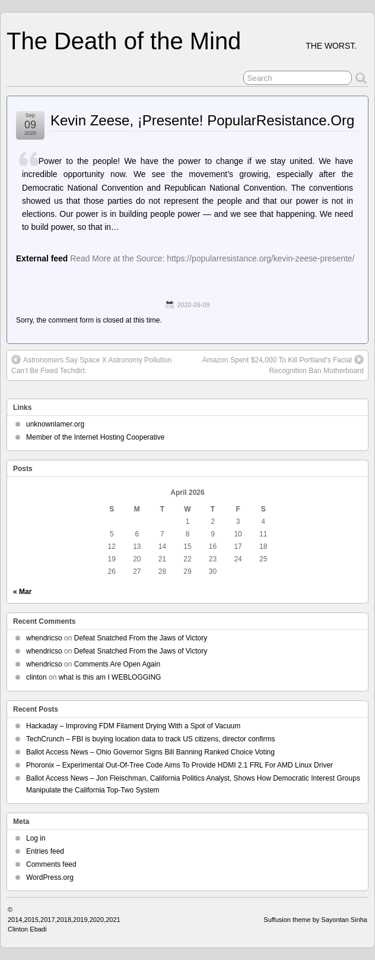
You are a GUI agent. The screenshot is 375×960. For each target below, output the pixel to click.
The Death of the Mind (124, 41)
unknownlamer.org (55, 424)
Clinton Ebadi (27, 929)
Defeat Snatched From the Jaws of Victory (141, 638)
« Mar (22, 592)
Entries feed (45, 851)
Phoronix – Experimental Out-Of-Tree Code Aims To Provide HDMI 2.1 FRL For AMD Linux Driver (179, 765)
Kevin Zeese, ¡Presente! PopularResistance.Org (202, 120)
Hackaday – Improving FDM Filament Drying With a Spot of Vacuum (133, 726)
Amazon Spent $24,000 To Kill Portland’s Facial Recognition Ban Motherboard (283, 365)
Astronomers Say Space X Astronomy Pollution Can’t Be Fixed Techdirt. (91, 365)
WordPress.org (50, 877)
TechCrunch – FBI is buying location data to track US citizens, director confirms (150, 739)
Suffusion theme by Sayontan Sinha (315, 919)
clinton (36, 677)
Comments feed (51, 864)
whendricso (44, 638)
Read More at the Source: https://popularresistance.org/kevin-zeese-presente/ (212, 258)
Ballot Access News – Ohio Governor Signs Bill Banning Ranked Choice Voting (150, 752)
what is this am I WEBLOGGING (110, 677)
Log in (36, 838)
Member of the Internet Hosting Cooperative (95, 437)
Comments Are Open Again (117, 664)
